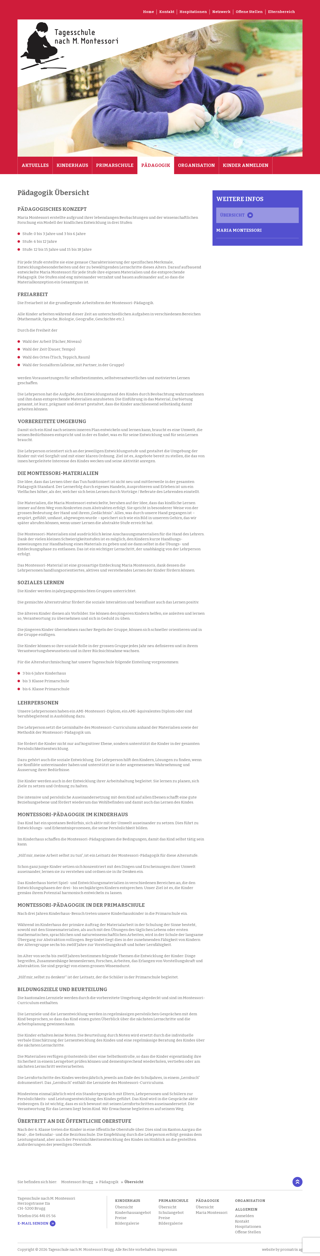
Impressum (167, 1250)
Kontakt (166, 12)
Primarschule (115, 165)
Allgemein (246, 1209)
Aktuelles (35, 165)
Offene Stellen (249, 12)
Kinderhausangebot (133, 1212)
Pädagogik (155, 165)
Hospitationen (193, 12)
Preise (120, 1218)
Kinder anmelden (245, 165)
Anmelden (244, 1216)
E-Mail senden (33, 1223)
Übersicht (232, 215)
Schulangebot (171, 1212)
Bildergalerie (127, 1223)
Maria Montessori (239, 230)
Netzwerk (221, 12)
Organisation (196, 165)
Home (148, 12)
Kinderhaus (72, 165)
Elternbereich (281, 12)
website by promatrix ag (282, 1250)
